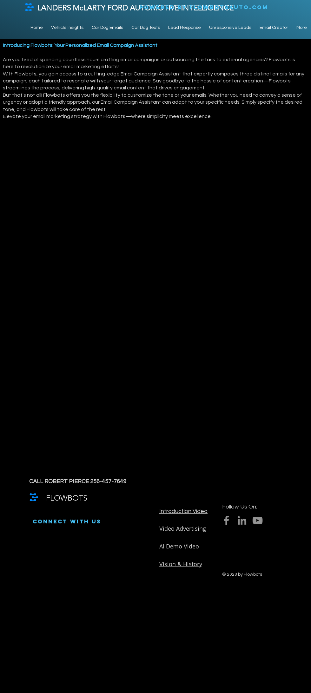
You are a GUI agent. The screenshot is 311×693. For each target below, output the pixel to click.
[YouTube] (257, 520)
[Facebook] (226, 520)
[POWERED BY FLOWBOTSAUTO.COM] (203, 7)
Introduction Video (183, 511)
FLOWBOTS (66, 497)
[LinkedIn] (242, 520)
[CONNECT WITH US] (66, 521)
